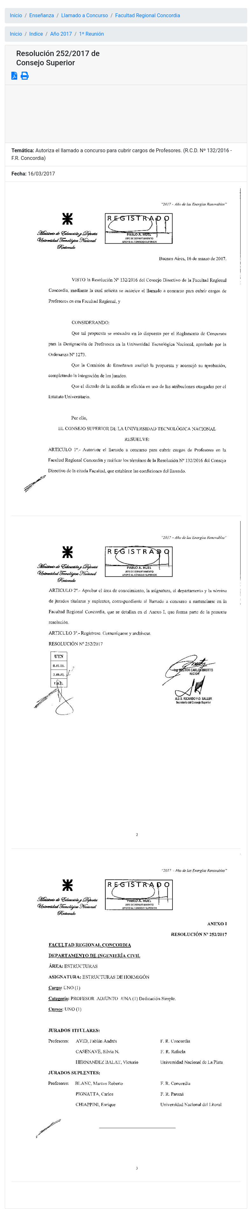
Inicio (16, 15)
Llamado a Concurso (84, 15)
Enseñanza (41, 15)
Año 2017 (61, 34)
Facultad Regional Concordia (147, 15)
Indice (36, 34)
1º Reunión (91, 34)
